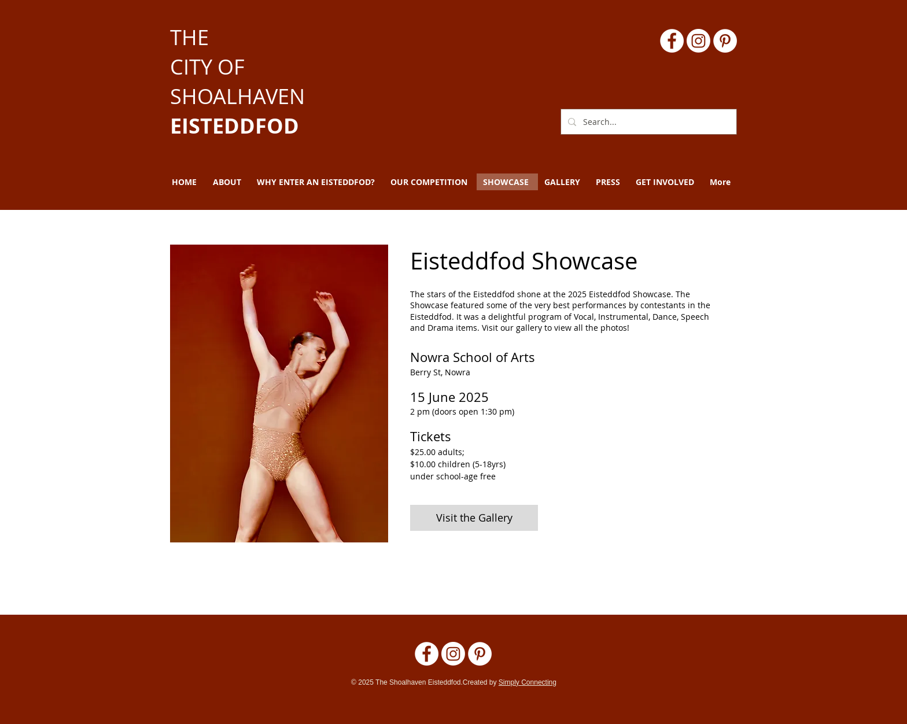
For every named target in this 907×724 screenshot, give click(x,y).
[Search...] (647, 121)
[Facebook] (672, 41)
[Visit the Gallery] (474, 518)
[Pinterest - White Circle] (725, 41)
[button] (228, 181)
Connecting (538, 682)
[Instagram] (698, 41)
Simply (510, 682)
